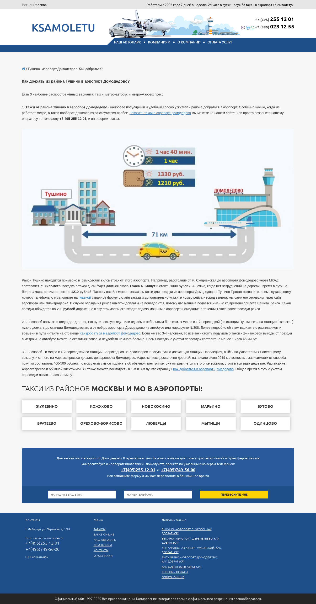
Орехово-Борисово (101, 423)
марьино (210, 406)
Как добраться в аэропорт (182, 566)
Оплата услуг (220, 42)
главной (85, 297)
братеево (46, 423)
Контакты (101, 550)
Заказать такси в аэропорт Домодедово (160, 113)
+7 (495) (274, 19)
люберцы (156, 423)
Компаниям (103, 544)
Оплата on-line (173, 577)
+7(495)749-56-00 (178, 469)
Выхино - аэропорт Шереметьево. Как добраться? (190, 540)
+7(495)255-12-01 (138, 469)
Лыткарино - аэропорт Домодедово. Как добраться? (190, 559)
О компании (188, 42)
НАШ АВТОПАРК (127, 42)
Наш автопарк (105, 539)
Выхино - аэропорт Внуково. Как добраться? (187, 531)
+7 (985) (267, 26)
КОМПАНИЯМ (159, 42)
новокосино (156, 406)
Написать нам (39, 556)
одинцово (265, 423)
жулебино (47, 406)
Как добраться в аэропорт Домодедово (110, 333)
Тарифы (100, 529)
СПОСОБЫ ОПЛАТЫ (175, 571)
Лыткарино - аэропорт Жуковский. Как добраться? (191, 549)
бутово (265, 406)
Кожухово (101, 406)
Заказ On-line (104, 534)
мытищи (210, 423)
